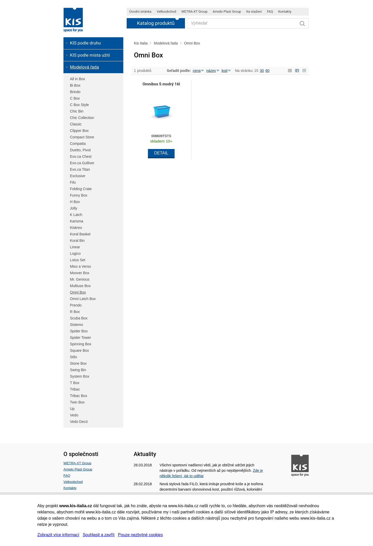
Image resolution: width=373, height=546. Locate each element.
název (212, 71)
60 (268, 71)
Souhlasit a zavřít (98, 535)
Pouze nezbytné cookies (140, 535)
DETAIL (161, 153)
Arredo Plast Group (77, 469)
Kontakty (70, 488)
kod (226, 71)
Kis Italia (141, 43)
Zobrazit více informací (58, 535)
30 (262, 71)
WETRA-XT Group (77, 463)
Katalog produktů (156, 23)
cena (198, 71)
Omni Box (192, 43)
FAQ (66, 475)
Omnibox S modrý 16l (161, 84)
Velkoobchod (73, 482)
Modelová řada (166, 43)
